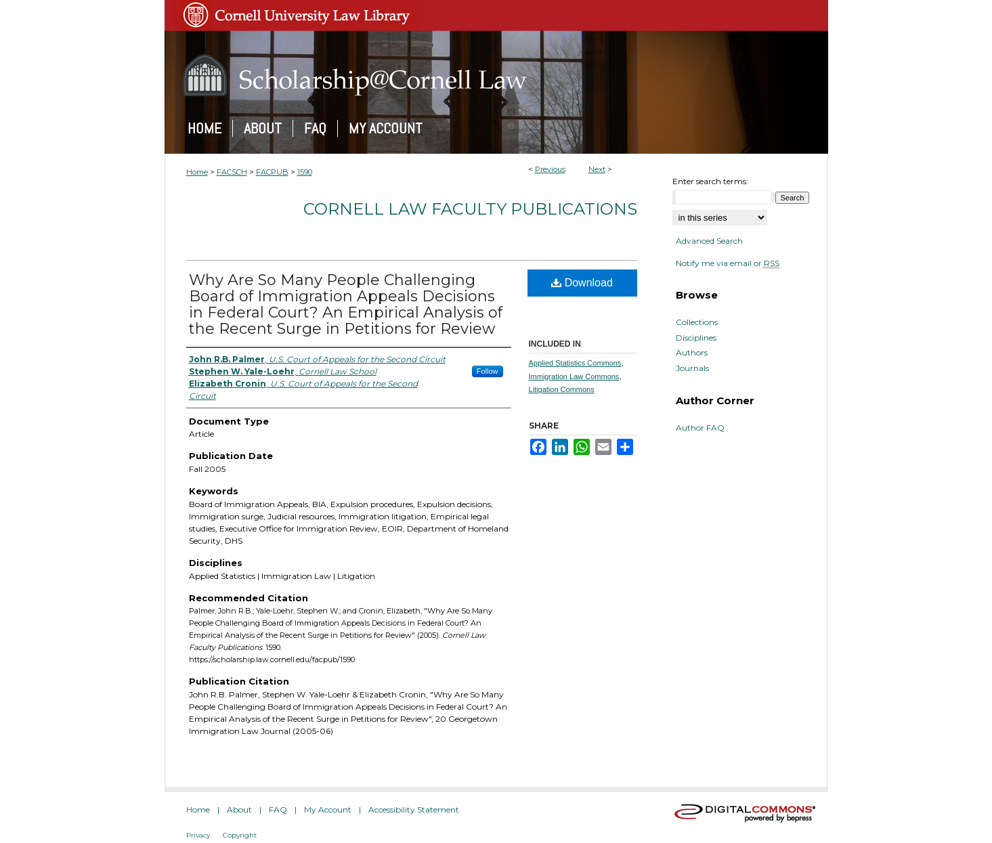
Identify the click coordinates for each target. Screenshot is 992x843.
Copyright (240, 835)
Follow (487, 371)
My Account (327, 809)
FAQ (278, 809)
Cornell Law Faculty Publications (470, 209)
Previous (550, 169)
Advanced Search (709, 241)
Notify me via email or (727, 263)
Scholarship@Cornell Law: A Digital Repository (496, 75)
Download (582, 282)
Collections (697, 322)
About (239, 809)
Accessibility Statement (413, 809)
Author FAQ (700, 428)
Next (596, 169)
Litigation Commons (562, 389)
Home (197, 172)
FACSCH (232, 172)
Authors (692, 353)
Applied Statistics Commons (575, 363)
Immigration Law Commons (574, 376)
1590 (304, 172)
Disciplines (696, 338)
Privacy (198, 835)
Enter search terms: (710, 181)
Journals (692, 368)
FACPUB (272, 172)
